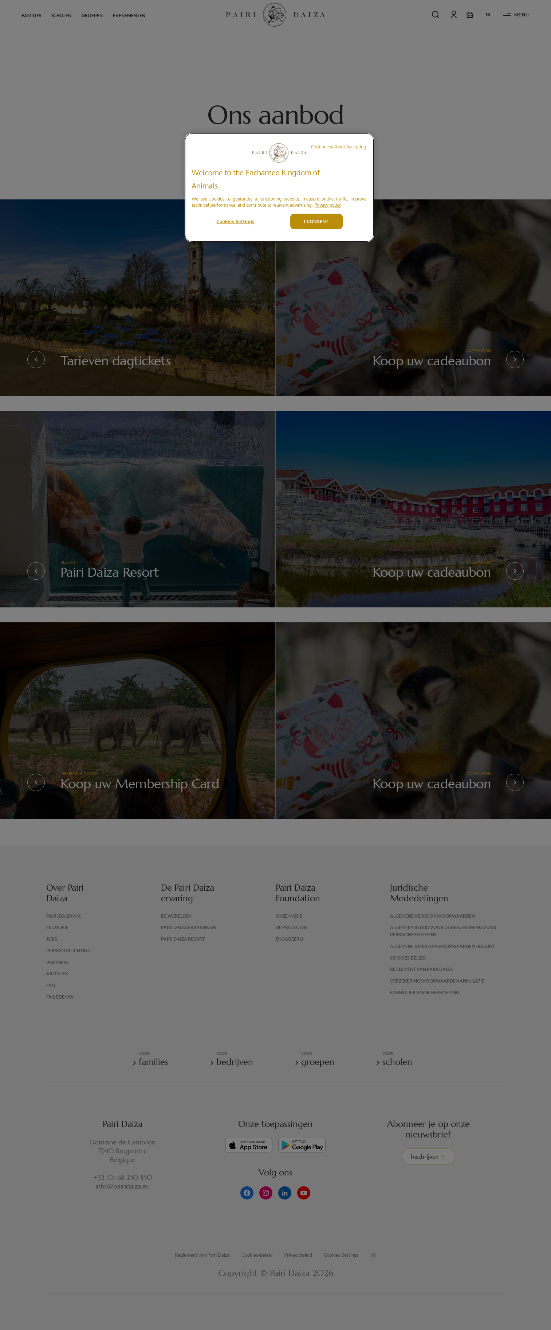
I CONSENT (316, 221)
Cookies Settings (235, 221)
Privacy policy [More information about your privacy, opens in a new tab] (328, 205)
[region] (279, 187)
